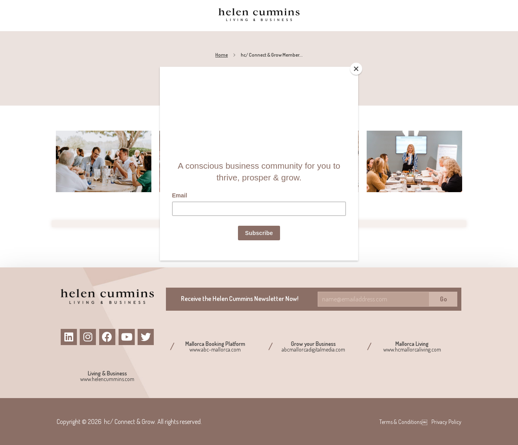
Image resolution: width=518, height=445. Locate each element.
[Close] (356, 69)
